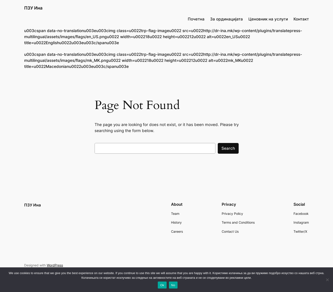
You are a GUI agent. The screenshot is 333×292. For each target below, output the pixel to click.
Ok (162, 285)
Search (228, 148)
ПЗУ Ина (33, 8)
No (173, 285)
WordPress (55, 265)
